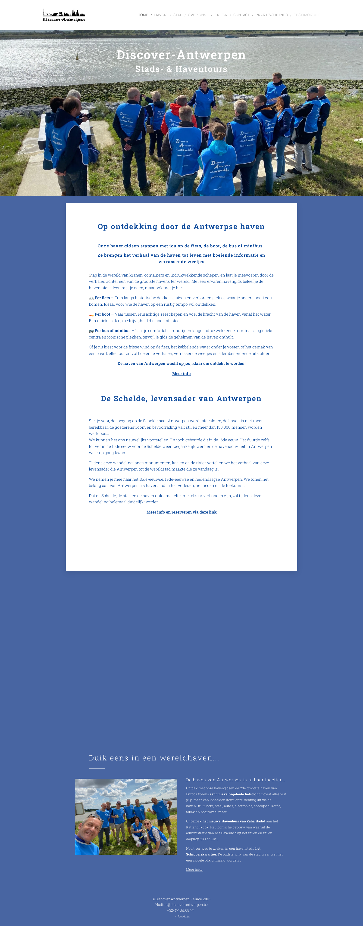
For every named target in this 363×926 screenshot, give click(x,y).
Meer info (181, 373)
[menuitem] (158, 15)
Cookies (184, 916)
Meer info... (194, 869)
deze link (208, 511)
